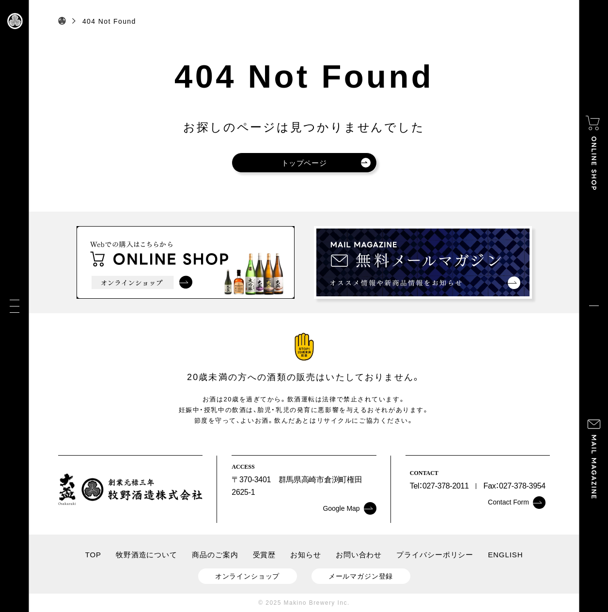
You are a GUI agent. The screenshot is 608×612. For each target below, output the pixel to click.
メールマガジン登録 (360, 576)
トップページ (326, 163)
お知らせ (305, 555)
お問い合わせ (359, 555)
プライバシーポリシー (434, 555)
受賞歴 (264, 555)
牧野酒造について (146, 555)
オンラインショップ (247, 576)
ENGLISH (505, 555)
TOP (93, 555)
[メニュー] (14, 306)
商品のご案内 (215, 555)
